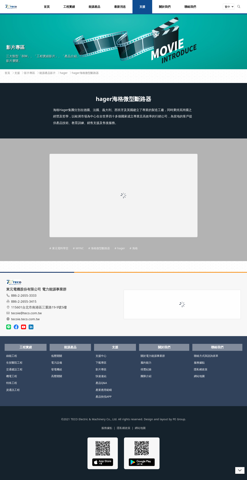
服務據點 (199, 362)
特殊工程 (11, 383)
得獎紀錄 (146, 369)
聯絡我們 (217, 347)
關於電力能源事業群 (153, 356)
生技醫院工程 (14, 362)
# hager (120, 253)
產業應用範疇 (104, 390)
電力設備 (56, 362)
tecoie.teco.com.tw (23, 319)
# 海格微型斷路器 (99, 253)
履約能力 (146, 362)
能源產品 (70, 347)
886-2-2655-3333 (21, 295)
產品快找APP (104, 396)
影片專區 (101, 369)
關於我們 (164, 347)
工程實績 (26, 347)
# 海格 (134, 253)
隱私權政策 (200, 369)
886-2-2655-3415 (21, 301)
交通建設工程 (14, 369)
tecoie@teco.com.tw (24, 313)
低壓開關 (56, 356)
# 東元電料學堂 (58, 253)
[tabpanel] (123, 40)
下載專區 (101, 362)
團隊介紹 (146, 376)
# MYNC (78, 253)
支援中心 (101, 356)
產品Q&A (101, 383)
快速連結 (101, 376)
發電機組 (56, 369)
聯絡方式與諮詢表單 (206, 356)
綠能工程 (11, 356)
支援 (115, 347)
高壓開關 (56, 376)
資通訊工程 (13, 390)
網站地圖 (199, 376)
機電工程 (11, 376)
